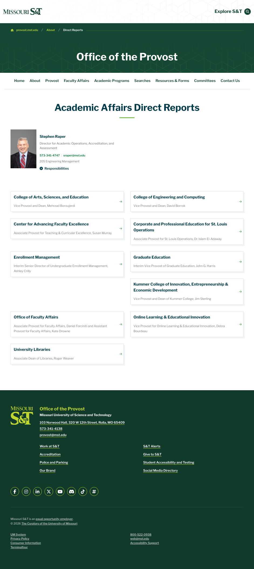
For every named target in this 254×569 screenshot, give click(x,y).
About (50, 30)
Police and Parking (54, 462)
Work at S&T (50, 446)
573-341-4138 (51, 429)
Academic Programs (111, 81)
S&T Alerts (151, 446)
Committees (205, 81)
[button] (247, 11)
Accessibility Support (144, 543)
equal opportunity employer (54, 519)
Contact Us (230, 81)
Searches (142, 81)
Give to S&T (152, 454)
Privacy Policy (20, 538)
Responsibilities (56, 168)
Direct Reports (73, 30)
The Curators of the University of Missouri (49, 523)
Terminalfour (19, 547)
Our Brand (47, 470)
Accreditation (50, 454)
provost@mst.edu (53, 435)
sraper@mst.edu (74, 155)
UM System (18, 534)
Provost (52, 81)
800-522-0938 (141, 534)
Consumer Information (26, 543)
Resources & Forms (172, 81)
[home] (22, 11)
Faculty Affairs (76, 81)
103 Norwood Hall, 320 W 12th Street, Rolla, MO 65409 (82, 422)
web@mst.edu (139, 538)
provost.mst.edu (27, 30)
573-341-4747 (50, 155)
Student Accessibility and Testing (168, 462)
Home (19, 81)
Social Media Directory (160, 470)
